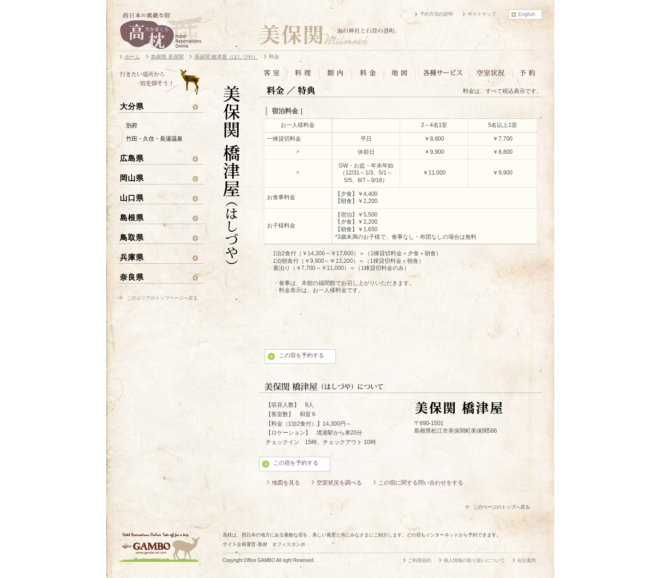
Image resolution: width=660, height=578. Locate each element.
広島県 (132, 158)
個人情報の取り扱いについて (474, 560)
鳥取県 (132, 237)
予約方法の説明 (436, 14)
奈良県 (132, 277)
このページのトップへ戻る (501, 507)
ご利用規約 (419, 560)
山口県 (132, 198)
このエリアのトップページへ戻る (162, 298)
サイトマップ (482, 14)
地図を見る (286, 482)
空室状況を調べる (339, 482)
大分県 (132, 106)
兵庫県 (132, 257)
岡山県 (132, 178)
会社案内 (526, 560)
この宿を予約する (301, 355)
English (526, 14)
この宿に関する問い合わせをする (420, 482)
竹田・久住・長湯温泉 (154, 138)
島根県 (132, 217)
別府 (131, 125)
